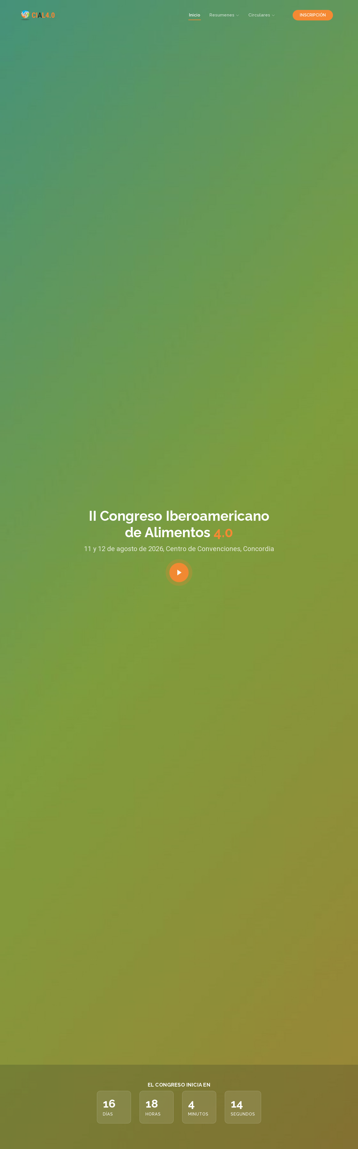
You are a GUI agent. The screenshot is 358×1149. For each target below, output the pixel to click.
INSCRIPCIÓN (313, 15)
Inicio (194, 15)
